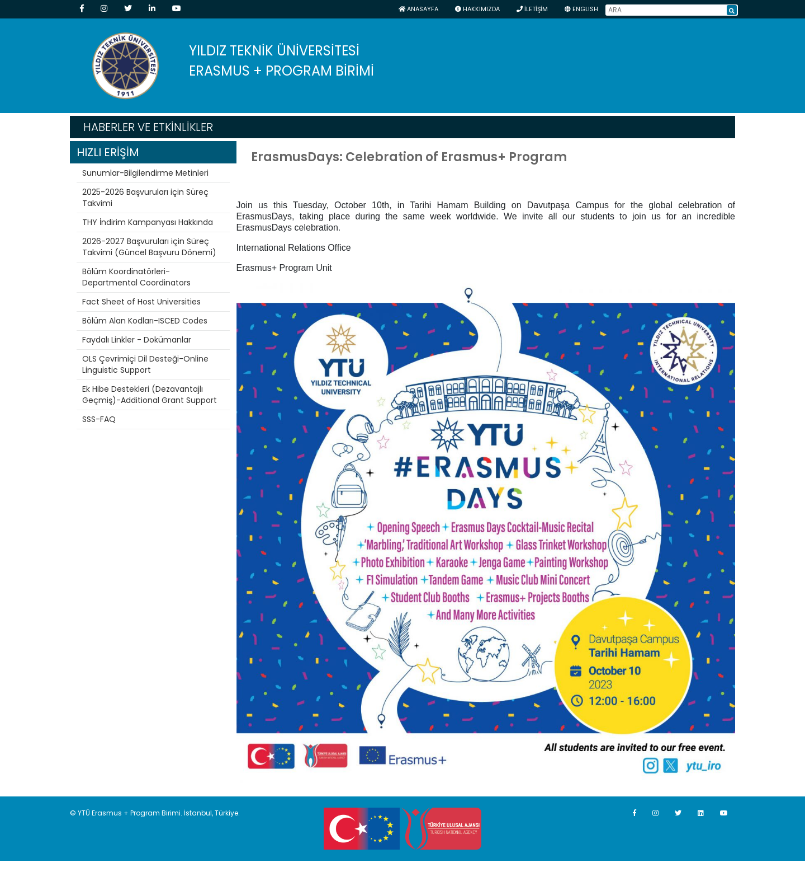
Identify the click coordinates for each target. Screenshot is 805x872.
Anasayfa (418, 8)
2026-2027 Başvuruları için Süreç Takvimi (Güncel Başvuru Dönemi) (149, 247)
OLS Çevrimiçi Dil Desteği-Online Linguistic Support (145, 364)
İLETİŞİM (532, 8)
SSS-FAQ (99, 419)
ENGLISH (581, 8)
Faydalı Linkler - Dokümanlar (136, 339)
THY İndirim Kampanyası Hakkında (147, 222)
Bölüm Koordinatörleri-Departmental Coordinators (136, 277)
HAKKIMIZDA (477, 8)
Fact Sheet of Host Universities (141, 301)
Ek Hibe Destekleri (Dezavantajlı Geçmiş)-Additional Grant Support (149, 394)
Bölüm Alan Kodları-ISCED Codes (144, 320)
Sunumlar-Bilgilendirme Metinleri (145, 173)
